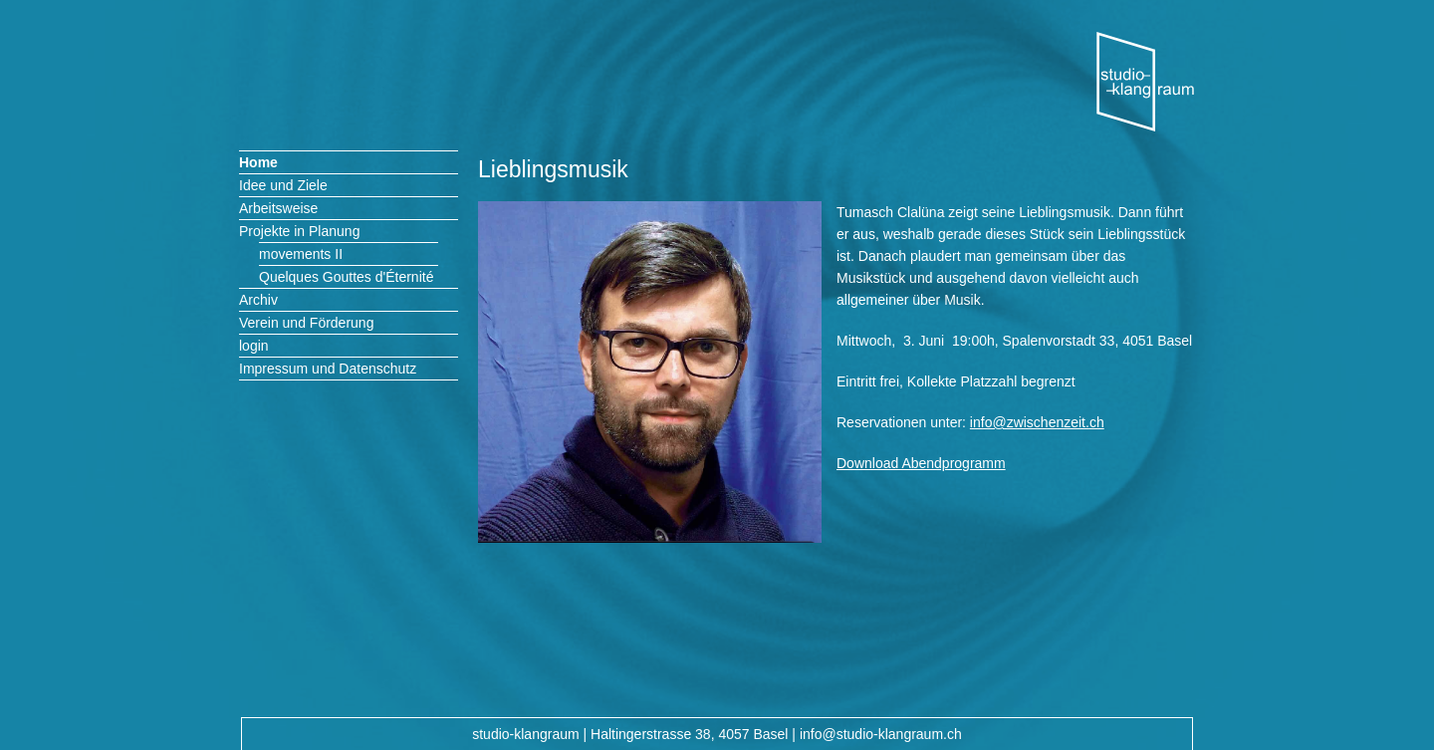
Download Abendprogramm (921, 463)
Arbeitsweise (278, 208)
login (254, 346)
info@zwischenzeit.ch (1037, 422)
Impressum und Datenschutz (327, 368)
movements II (301, 254)
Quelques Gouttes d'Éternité (346, 277)
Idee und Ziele (283, 185)
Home (258, 162)
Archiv (258, 300)
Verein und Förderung (306, 323)
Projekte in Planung (299, 231)
